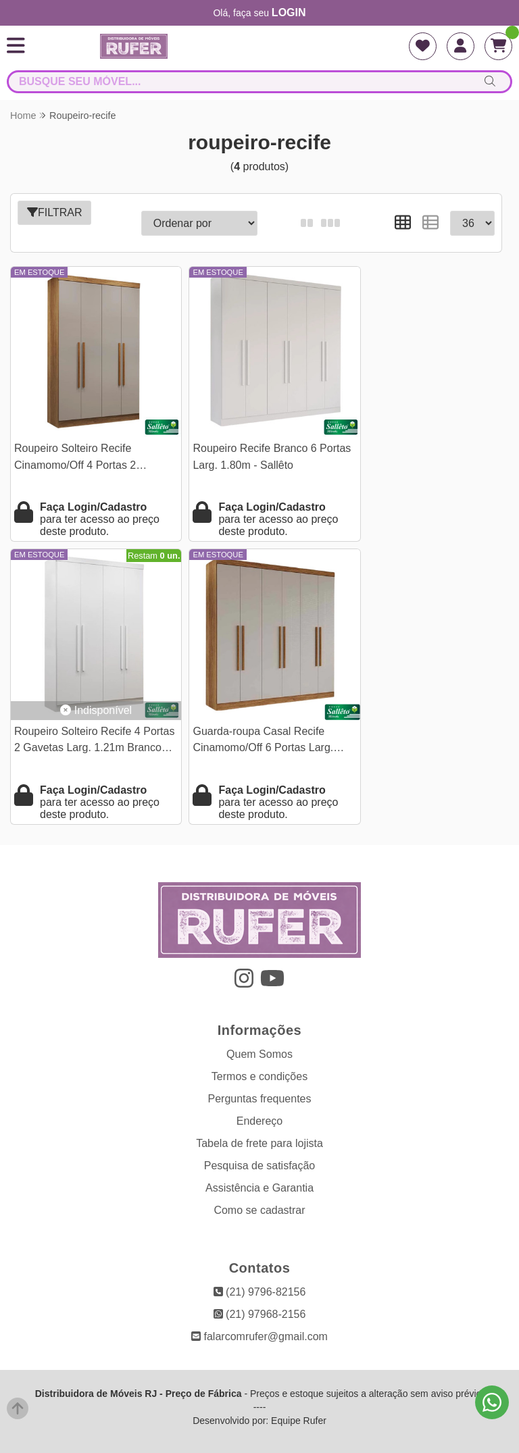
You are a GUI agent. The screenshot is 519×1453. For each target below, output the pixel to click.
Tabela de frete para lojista (259, 1118)
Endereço (260, 1096)
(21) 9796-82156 (260, 1267)
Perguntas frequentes (260, 1073)
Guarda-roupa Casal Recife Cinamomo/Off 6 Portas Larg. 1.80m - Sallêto (84, 716)
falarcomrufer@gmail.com (259, 1311)
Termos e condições (259, 1051)
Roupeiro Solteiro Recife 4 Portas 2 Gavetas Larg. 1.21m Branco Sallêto (419, 446)
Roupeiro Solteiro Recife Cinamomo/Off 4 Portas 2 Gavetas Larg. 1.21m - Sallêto (86, 446)
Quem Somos (259, 1029)
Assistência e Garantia (259, 1163)
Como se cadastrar (259, 1185)
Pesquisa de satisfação (260, 1140)
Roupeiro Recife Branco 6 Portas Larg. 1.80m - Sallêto (247, 444)
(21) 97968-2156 (260, 1289)
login (289, 12)
